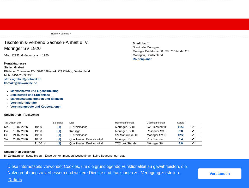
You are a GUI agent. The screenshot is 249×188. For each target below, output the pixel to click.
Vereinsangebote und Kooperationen (35, 106)
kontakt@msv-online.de (20, 83)
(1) (59, 126)
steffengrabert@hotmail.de (22, 79)
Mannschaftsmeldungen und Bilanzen (36, 98)
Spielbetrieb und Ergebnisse (30, 94)
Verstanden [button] (220, 174)
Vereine (64, 33)
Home (54, 33)
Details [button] (15, 180)
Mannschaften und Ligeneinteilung (34, 90)
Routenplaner (142, 59)
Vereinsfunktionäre (23, 102)
